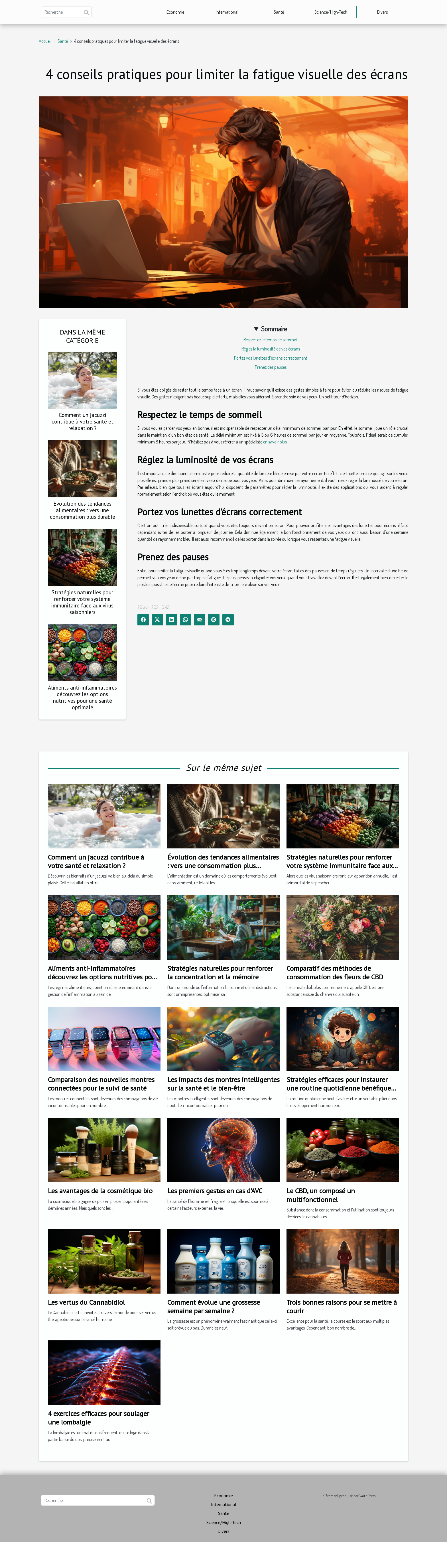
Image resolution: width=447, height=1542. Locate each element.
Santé (279, 12)
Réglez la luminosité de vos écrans (270, 349)
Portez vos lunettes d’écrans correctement (270, 358)
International (227, 12)
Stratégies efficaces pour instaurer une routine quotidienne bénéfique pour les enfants (339, 1088)
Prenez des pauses (271, 367)
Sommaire (274, 328)
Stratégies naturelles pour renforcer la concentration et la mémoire (220, 972)
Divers (382, 12)
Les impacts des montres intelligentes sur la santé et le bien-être (223, 1084)
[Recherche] (66, 12)
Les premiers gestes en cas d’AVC (214, 1190)
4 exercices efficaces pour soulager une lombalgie (98, 1417)
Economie (175, 12)
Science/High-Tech (330, 12)
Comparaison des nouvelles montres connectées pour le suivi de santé (101, 1084)
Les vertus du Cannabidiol (86, 1302)
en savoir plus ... (276, 442)
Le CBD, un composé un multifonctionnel (321, 1195)
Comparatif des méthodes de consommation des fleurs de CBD (335, 972)
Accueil (45, 41)
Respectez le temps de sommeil (270, 340)
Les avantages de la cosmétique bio (100, 1190)
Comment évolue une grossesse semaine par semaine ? (213, 1306)
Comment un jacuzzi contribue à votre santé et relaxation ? (82, 421)
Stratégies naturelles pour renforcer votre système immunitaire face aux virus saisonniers (82, 602)
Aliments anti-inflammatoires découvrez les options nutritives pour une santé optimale (82, 697)
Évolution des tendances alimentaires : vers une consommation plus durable (82, 510)
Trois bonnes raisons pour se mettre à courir (342, 1306)
